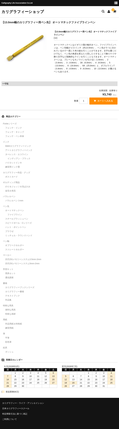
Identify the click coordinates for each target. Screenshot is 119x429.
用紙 (5, 320)
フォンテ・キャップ (14, 132)
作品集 (8, 300)
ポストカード (11, 177)
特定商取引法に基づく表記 (14, 414)
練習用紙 (9, 328)
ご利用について (9, 419)
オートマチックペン (14, 210)
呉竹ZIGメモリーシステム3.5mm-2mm (23, 259)
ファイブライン (14, 215)
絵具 (5, 348)
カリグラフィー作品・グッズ (16, 172)
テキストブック (12, 296)
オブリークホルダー (14, 245)
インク (6, 142)
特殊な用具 (8, 305)
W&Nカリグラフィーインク (18, 146)
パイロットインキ (13, 163)
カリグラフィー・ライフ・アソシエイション (23, 403)
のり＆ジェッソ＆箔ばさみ (17, 186)
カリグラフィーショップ (22, 12)
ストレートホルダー (14, 249)
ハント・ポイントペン (15, 227)
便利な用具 (10, 310)
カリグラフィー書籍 (14, 291)
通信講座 (9, 277)
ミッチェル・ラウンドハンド (18, 235)
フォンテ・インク (13, 128)
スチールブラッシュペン (16, 219)
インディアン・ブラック (18, 158)
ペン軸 (6, 241)
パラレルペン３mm (14, 201)
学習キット (8, 269)
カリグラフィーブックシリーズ (19, 287)
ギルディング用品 (11, 182)
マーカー (7, 255)
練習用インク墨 (12, 167)
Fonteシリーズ (10, 124)
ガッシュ (9, 352)
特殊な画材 (10, 314)
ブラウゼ (9, 231)
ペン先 (6, 206)
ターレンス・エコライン (16, 154)
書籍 (5, 283)
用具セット (10, 273)
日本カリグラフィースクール (15, 408)
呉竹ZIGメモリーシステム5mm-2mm (22, 263)
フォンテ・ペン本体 (14, 136)
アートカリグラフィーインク (18, 150)
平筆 (7, 338)
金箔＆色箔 (10, 191)
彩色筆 (8, 342)
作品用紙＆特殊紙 (13, 324)
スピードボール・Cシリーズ (18, 223)
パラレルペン (9, 196)
